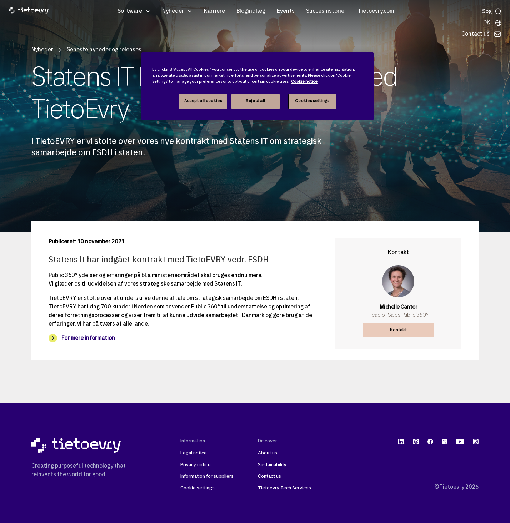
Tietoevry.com (376, 11)
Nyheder (173, 11)
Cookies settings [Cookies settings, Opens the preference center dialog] (312, 101)
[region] (257, 86)
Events (286, 11)
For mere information (88, 338)
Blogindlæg (250, 11)
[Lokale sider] (492, 23)
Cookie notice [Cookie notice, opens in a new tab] (304, 82)
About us (267, 453)
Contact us (269, 476)
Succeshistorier (326, 11)
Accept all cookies (203, 101)
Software (130, 11)
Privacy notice (195, 465)
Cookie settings (197, 488)
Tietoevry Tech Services (284, 488)
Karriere (214, 11)
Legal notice (193, 453)
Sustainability (272, 465)
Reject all (255, 101)
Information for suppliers (207, 476)
